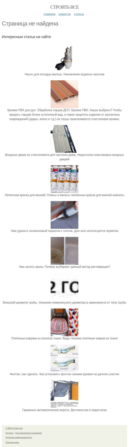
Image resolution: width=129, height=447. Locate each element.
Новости (65, 14)
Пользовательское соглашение (28, 433)
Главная (49, 14)
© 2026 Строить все (14, 428)
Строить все (64, 7)
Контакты (9, 433)
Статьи (79, 14)
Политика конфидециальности (19, 437)
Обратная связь (12, 442)
